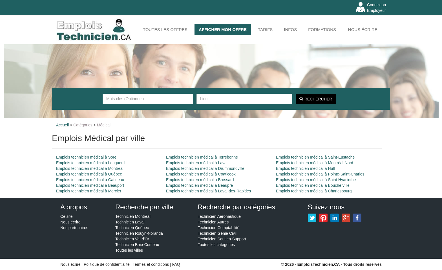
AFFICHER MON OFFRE (223, 29)
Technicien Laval (130, 222)
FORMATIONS (322, 29)
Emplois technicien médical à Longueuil (90, 163)
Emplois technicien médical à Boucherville (313, 185)
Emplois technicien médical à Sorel (86, 157)
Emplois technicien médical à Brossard (200, 179)
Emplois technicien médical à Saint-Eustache (315, 157)
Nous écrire (362, 29)
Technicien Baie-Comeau (137, 244)
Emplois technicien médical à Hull (305, 168)
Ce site (66, 216)
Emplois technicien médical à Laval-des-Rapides (208, 191)
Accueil (62, 125)
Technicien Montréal (133, 216)
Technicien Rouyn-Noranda (139, 233)
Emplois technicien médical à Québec (89, 174)
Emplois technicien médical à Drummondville (205, 168)
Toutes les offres (165, 29)
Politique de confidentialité (107, 264)
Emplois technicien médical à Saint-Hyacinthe (316, 179)
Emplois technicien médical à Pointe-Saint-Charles (320, 174)
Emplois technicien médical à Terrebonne (202, 157)
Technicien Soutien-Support (222, 239)
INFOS (290, 29)
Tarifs (265, 29)
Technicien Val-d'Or (132, 239)
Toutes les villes (129, 250)
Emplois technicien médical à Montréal (89, 168)
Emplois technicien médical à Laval (196, 163)
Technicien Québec (132, 227)
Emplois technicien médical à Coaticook (201, 174)
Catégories (82, 125)
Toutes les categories (216, 244)
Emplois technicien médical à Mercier (88, 191)
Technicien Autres (213, 222)
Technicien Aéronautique (219, 216)
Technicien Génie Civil (217, 233)
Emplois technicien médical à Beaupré (199, 185)
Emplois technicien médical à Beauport (90, 185)
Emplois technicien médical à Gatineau (90, 179)
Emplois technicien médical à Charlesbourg (314, 191)
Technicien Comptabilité (219, 227)
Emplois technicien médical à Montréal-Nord (314, 163)
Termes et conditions (151, 264)
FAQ (176, 264)
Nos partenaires (74, 227)
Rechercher (315, 99)
